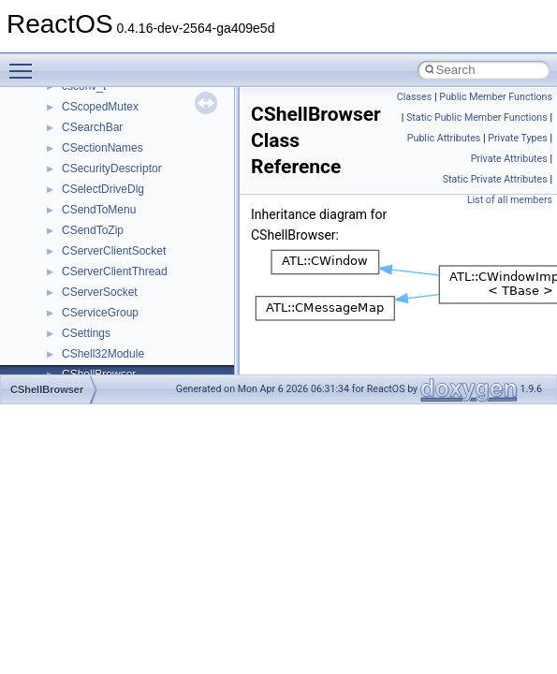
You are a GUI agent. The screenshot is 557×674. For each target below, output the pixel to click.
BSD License (64, 98)
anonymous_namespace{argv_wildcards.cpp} (174, 366)
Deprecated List (71, 160)
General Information (81, 118)
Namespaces (64, 201)
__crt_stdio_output (108, 283)
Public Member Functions (495, 97)
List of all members (509, 200)
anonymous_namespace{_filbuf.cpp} (152, 345)
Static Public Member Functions (477, 117)
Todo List (54, 139)
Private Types (518, 138)
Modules (53, 180)
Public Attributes (444, 138)
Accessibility (92, 324)
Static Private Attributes (495, 179)
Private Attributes (509, 159)
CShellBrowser (46, 389)
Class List (71, 242)
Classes (52, 221)
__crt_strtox (91, 304)
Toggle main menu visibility (25, 62)
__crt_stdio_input (104, 263)
